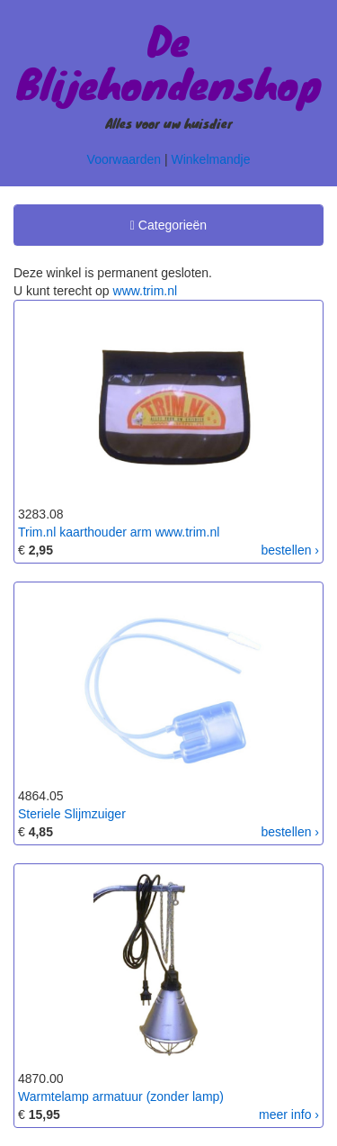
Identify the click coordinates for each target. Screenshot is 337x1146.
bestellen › (290, 550)
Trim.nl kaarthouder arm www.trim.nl (118, 532)
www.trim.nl (145, 291)
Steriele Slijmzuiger (72, 814)
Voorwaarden (124, 159)
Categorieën (168, 228)
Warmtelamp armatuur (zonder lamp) (121, 1096)
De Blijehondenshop (169, 61)
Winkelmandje (211, 159)
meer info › (289, 1114)
